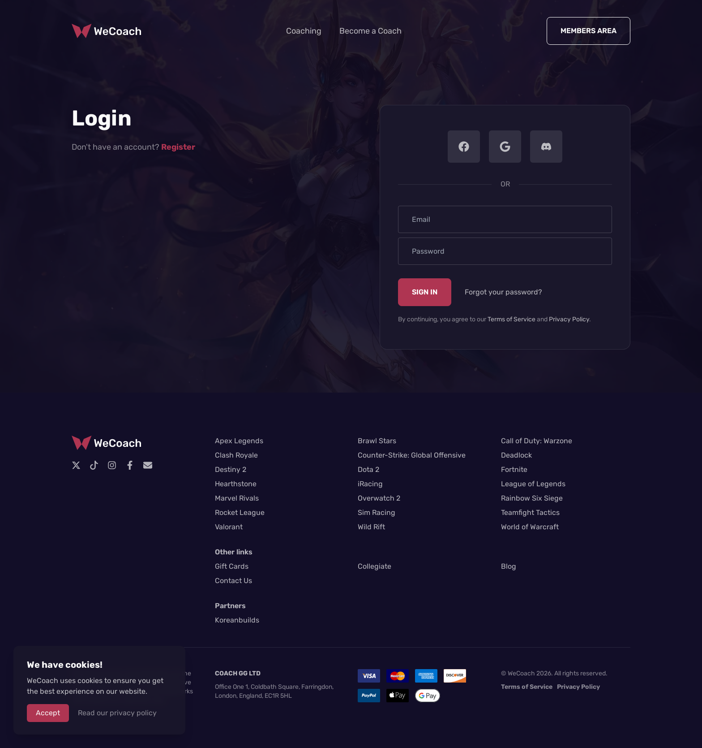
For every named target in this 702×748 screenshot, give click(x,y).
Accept (48, 713)
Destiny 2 (230, 469)
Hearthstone (236, 484)
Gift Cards (231, 566)
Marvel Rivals (237, 498)
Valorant (229, 527)
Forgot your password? (503, 292)
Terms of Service (511, 319)
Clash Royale (236, 455)
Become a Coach (370, 31)
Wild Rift (371, 527)
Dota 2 (368, 469)
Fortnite (514, 469)
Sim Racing (376, 512)
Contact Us (233, 580)
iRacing (370, 484)
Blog (508, 566)
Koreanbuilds (237, 620)
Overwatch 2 (379, 498)
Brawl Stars (377, 441)
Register (178, 147)
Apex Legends (239, 441)
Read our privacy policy (117, 713)
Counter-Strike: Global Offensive (412, 455)
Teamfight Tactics (530, 512)
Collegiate (374, 566)
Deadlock (516, 455)
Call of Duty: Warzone (536, 441)
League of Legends (533, 484)
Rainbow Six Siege (532, 498)
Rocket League (240, 512)
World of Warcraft (530, 527)
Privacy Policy (569, 319)
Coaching (303, 31)
